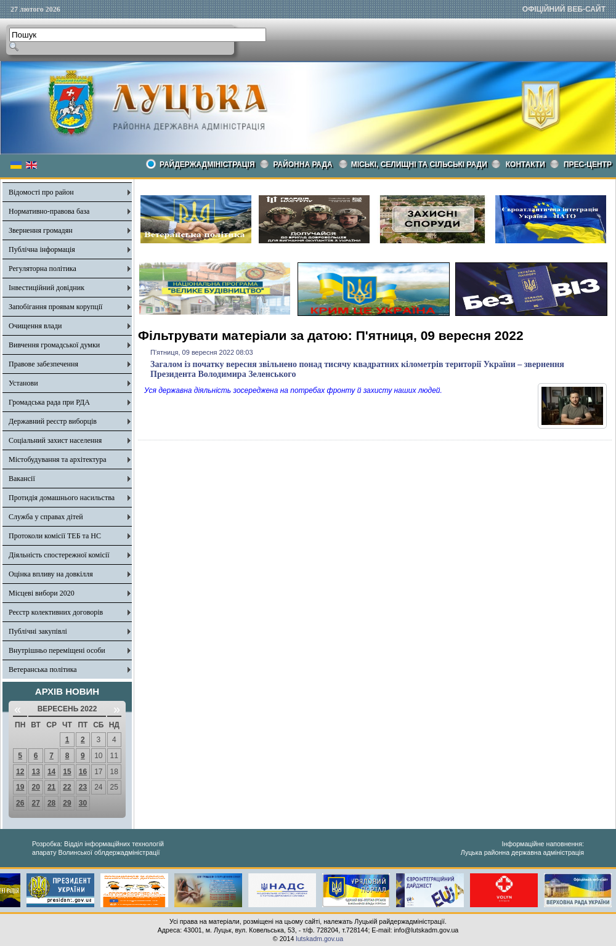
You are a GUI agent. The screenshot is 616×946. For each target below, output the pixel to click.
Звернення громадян (41, 230)
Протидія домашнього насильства (62, 497)
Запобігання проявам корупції (55, 306)
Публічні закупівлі (38, 631)
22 (67, 787)
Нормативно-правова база (49, 211)
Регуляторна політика (42, 268)
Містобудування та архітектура (58, 459)
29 (67, 803)
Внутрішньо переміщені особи (57, 650)
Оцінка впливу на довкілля (51, 574)
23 (83, 787)
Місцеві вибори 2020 (42, 593)
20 (35, 787)
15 (67, 771)
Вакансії (22, 478)
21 (51, 787)
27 (35, 803)
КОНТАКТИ (525, 164)
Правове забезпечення (43, 364)
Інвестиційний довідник (46, 287)
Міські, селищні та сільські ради (419, 164)
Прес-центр (588, 164)
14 (51, 771)
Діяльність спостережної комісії (59, 555)
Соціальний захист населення (55, 440)
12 (20, 771)
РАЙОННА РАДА (303, 164)
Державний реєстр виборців (53, 421)
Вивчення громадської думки (54, 345)
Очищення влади (35, 325)
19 (20, 787)
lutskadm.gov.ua (319, 938)
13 (35, 771)
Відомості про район (41, 192)
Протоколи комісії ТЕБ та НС (55, 536)
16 (83, 771)
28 (51, 803)
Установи (23, 383)
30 (83, 803)
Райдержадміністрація (207, 164)
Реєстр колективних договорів (56, 612)
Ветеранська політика (43, 669)
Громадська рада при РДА (49, 402)
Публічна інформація (42, 249)
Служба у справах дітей (46, 516)
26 (20, 803)
